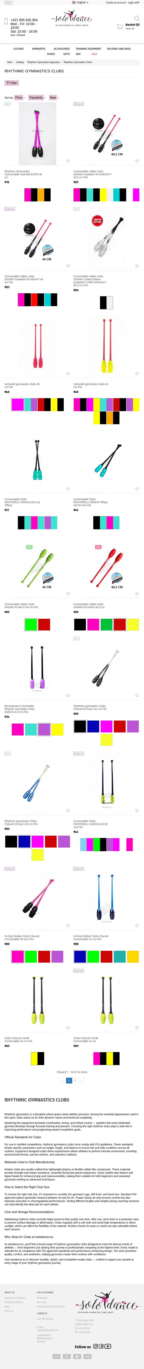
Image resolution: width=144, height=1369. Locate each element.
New (53, 97)
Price (18, 97)
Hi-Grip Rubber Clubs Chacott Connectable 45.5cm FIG (21, 938)
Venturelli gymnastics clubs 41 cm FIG (91, 386)
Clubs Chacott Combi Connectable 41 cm (86, 1040)
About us (9, 1311)
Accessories (62, 48)
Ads (78, 54)
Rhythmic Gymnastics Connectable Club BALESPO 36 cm (23, 174)
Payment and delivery (15, 1298)
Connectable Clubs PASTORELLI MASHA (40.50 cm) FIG (91, 824)
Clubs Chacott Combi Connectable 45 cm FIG (18, 1040)
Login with (134, 2)
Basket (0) (133, 24)
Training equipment (88, 48)
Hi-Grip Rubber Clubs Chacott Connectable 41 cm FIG (91, 938)
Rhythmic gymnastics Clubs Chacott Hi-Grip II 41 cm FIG (90, 707)
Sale (91, 54)
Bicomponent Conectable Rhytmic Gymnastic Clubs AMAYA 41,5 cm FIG (19, 708)
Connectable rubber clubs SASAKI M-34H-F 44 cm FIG (21, 606)
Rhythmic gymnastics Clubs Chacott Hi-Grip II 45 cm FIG (21, 823)
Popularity (36, 97)
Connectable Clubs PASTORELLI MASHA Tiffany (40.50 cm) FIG (91, 502)
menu (8, 2)
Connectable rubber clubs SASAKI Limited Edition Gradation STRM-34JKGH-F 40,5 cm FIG (90, 281)
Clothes (19, 48)
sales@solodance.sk (48, 1330)
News (7, 1306)
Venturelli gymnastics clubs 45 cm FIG (22, 386)
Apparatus (40, 48)
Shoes (52, 54)
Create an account (116, 2)
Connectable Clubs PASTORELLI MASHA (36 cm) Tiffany (22, 502)
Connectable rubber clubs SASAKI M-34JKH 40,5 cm (89, 606)
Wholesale (42, 1298)
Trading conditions (13, 1302)
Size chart (41, 1302)
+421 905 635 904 (24, 20)
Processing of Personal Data (51, 1306)
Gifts (66, 54)
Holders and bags (119, 48)
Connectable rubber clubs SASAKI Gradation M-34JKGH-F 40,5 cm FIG (92, 174)
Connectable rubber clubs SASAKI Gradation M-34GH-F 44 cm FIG (23, 279)
